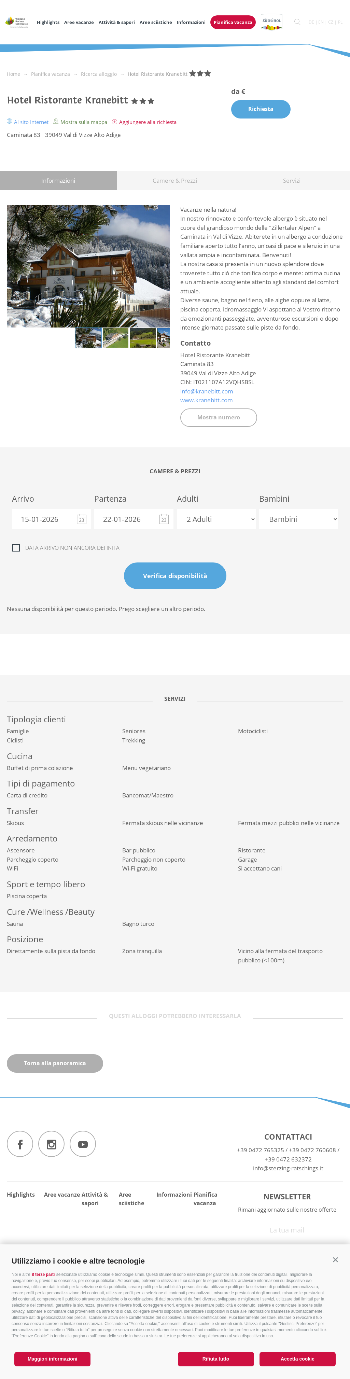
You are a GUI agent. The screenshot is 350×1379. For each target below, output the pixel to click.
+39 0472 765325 (260, 1150)
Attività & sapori (117, 22)
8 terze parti (43, 1274)
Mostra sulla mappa (81, 122)
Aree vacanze (79, 22)
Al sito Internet (28, 122)
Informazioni (191, 22)
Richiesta (261, 109)
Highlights (48, 22)
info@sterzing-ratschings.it (288, 1168)
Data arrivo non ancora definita (72, 548)
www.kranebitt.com (206, 400)
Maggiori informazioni (52, 1359)
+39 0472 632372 (288, 1159)
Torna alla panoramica (55, 1063)
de (311, 22)
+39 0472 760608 (312, 1150)
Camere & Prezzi (175, 180)
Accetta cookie (297, 1359)
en (321, 22)
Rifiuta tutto (215, 1359)
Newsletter (287, 1196)
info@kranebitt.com (206, 391)
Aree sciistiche (156, 22)
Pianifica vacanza (233, 22)
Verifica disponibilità (175, 576)
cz (330, 22)
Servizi (291, 180)
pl (340, 22)
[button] (335, 1260)
